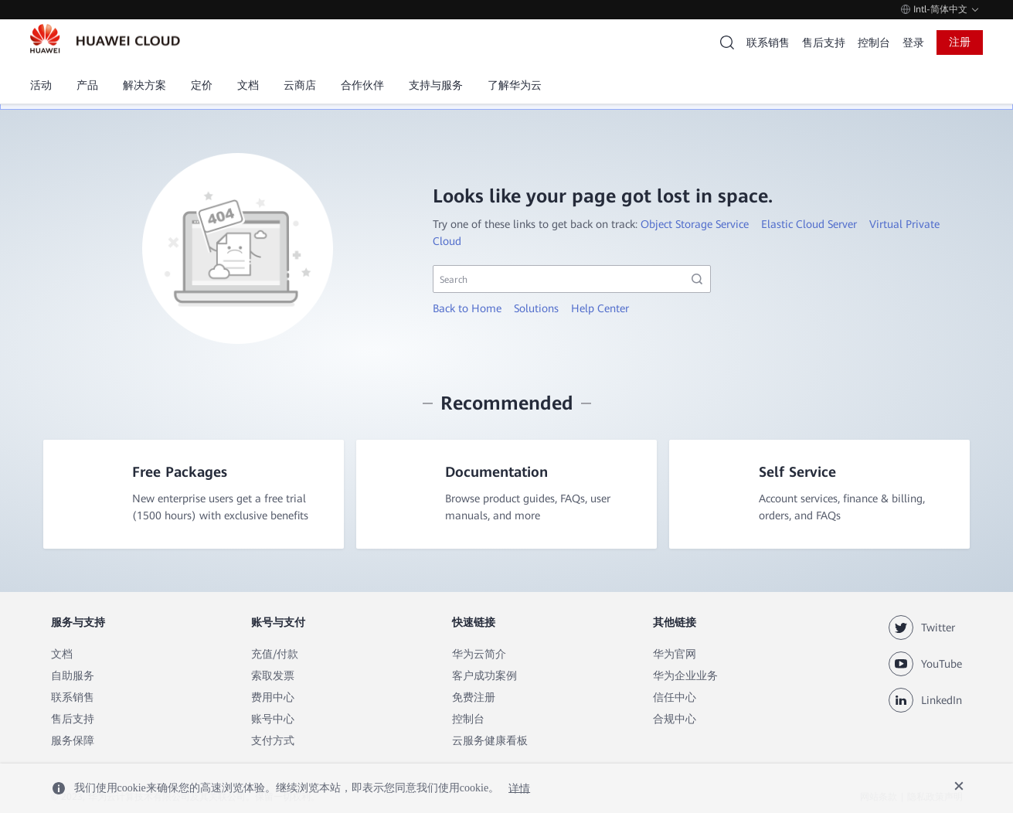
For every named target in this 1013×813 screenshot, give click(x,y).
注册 (960, 42)
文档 (62, 654)
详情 (519, 788)
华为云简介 (479, 654)
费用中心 (272, 698)
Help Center (600, 308)
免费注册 (473, 698)
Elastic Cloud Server (809, 224)
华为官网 (674, 654)
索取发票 (272, 676)
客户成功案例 (484, 676)
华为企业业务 (685, 676)
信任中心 (674, 698)
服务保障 (72, 741)
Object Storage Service (695, 224)
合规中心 (674, 719)
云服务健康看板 (490, 741)
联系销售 (768, 42)
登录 (913, 42)
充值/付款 (274, 654)
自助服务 (72, 676)
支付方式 (272, 741)
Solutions (536, 308)
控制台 (874, 42)
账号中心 (272, 719)
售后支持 (823, 42)
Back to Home (467, 308)
